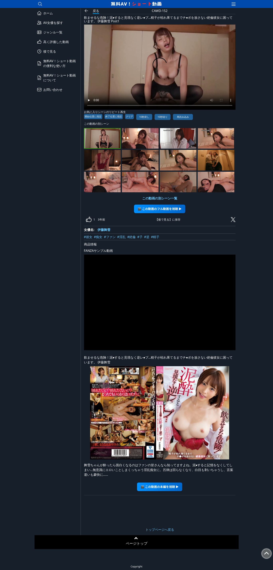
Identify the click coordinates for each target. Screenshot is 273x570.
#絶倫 (131, 237)
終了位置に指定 (113, 116)
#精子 (155, 237)
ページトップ (136, 543)
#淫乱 (121, 237)
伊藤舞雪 (104, 230)
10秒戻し (144, 117)
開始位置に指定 (93, 116)
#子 (139, 237)
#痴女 (98, 237)
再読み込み (183, 117)
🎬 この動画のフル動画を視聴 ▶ (160, 209)
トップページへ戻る (159, 529)
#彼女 (88, 237)
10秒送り (163, 117)
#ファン (109, 237)
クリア (129, 116)
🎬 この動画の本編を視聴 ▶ (160, 487)
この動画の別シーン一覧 (159, 198)
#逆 (146, 237)
